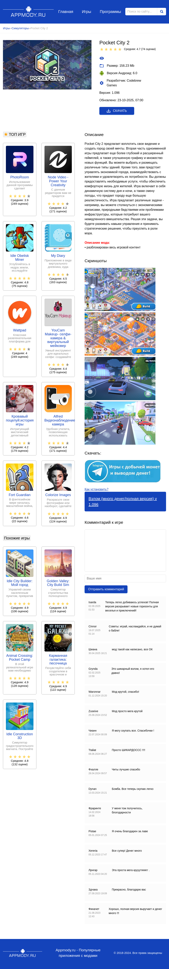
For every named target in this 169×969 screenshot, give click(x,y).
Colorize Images (58, 495)
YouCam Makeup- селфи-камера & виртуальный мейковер (58, 338)
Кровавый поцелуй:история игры (19, 420)
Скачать (116, 111)
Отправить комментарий (106, 589)
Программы (110, 11)
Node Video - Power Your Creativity (58, 181)
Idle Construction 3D (19, 736)
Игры (86, 11)
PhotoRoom (19, 177)
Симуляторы (20, 28)
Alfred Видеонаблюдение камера (58, 420)
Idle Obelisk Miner (19, 258)
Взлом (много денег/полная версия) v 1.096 (123, 501)
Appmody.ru (28, 11)
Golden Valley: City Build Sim (58, 583)
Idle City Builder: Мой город (19, 583)
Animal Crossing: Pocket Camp (19, 658)
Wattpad (19, 330)
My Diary (58, 256)
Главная (65, 11)
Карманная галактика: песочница (58, 659)
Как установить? (96, 489)
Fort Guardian (19, 495)
